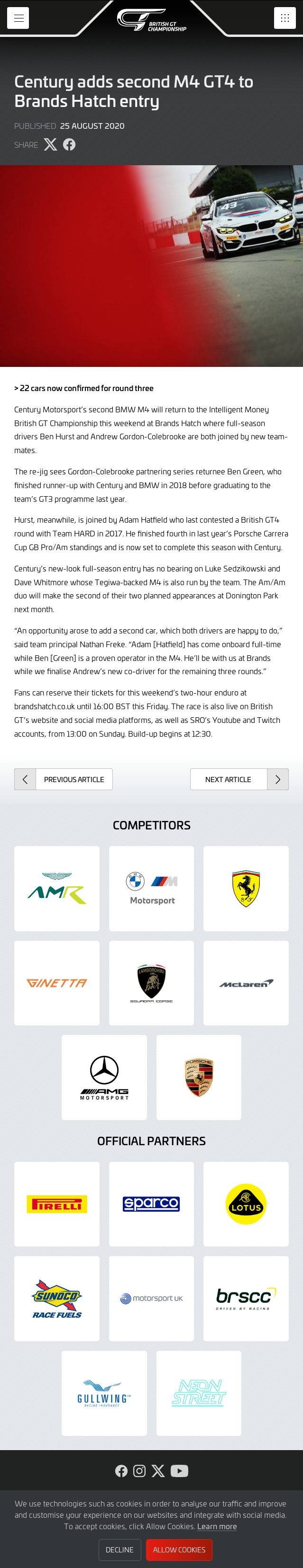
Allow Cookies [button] (179, 1549)
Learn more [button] (217, 1526)
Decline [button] (120, 1549)
